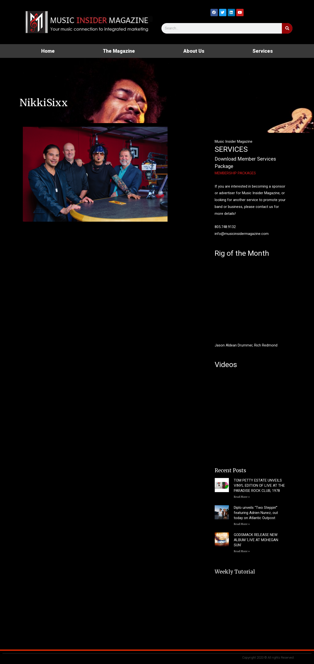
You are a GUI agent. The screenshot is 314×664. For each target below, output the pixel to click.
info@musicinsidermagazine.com (242, 233)
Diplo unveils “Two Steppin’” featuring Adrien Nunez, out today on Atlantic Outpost (256, 512)
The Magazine (119, 51)
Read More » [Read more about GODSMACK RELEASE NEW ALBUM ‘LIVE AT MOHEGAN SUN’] (242, 551)
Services (262, 51)
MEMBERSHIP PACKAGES (235, 173)
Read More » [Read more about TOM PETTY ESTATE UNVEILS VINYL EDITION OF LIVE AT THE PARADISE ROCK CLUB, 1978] (242, 496)
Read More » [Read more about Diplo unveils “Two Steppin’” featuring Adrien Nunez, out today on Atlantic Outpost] (242, 524)
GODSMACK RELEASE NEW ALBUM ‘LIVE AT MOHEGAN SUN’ (256, 540)
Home (48, 51)
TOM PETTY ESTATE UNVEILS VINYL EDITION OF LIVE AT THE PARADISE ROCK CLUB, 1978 (259, 485)
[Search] (287, 28)
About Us (193, 51)
